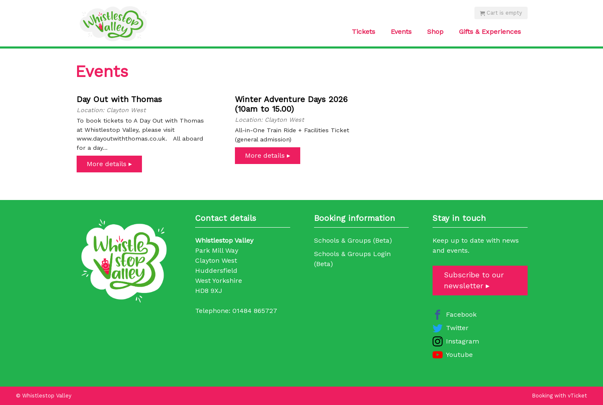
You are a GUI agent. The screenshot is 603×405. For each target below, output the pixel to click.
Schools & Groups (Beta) (353, 240)
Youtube (459, 355)
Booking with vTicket (559, 395)
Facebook (461, 314)
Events (401, 32)
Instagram (462, 341)
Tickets (363, 32)
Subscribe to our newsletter (474, 280)
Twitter (457, 328)
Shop (435, 32)
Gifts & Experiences (490, 32)
